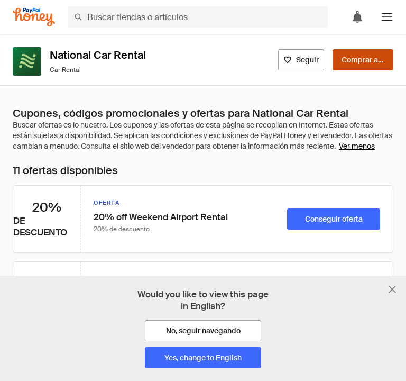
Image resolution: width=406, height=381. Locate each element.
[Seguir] (301, 59)
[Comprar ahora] (363, 59)
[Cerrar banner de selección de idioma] (392, 289)
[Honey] (34, 17)
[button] (387, 17)
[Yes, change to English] (203, 357)
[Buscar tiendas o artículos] (198, 17)
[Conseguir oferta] (333, 219)
